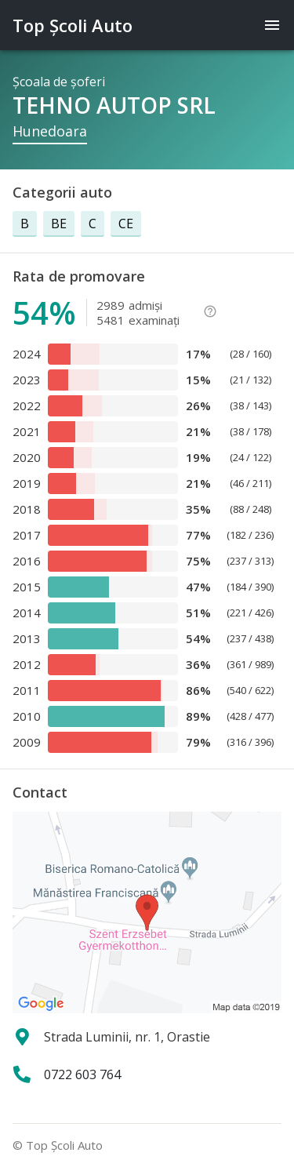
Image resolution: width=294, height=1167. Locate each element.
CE (125, 223)
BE (59, 223)
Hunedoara (50, 131)
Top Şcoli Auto (72, 25)
